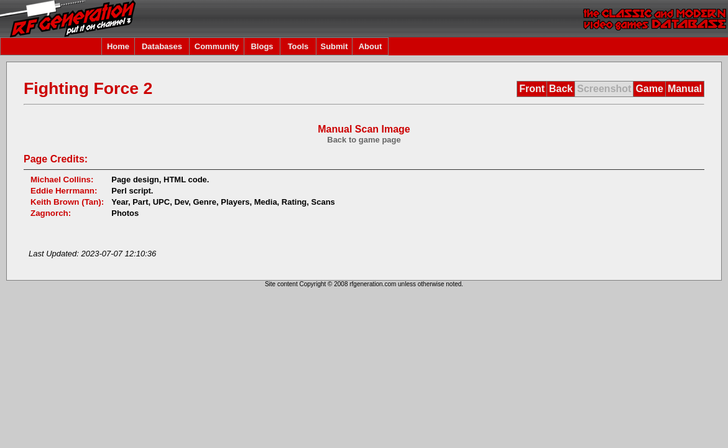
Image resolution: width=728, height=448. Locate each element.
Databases (162, 46)
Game (649, 88)
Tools (298, 46)
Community (217, 46)
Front (532, 88)
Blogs (262, 46)
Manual (685, 88)
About (370, 46)
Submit (334, 46)
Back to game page (364, 139)
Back (561, 88)
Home (118, 46)
